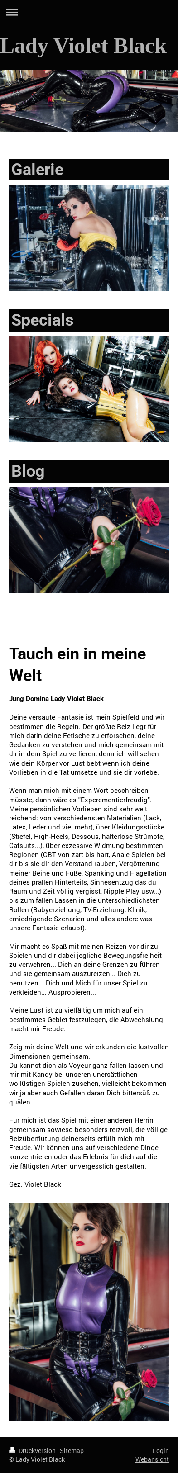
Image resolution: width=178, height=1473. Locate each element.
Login (161, 1450)
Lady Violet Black (83, 45)
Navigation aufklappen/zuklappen (89, 12)
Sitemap (72, 1450)
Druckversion (33, 1450)
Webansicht (152, 1459)
